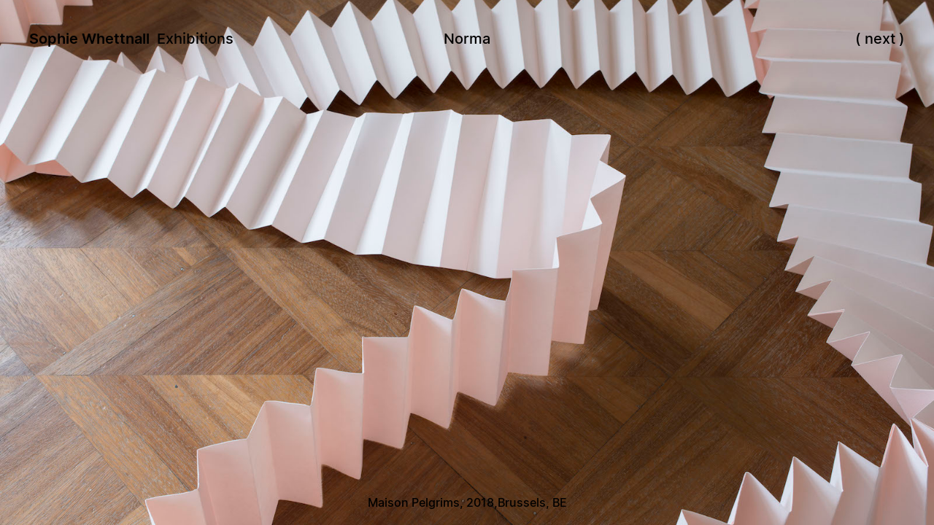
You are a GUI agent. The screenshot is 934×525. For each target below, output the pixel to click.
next (880, 38)
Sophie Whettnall (89, 38)
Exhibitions (195, 38)
